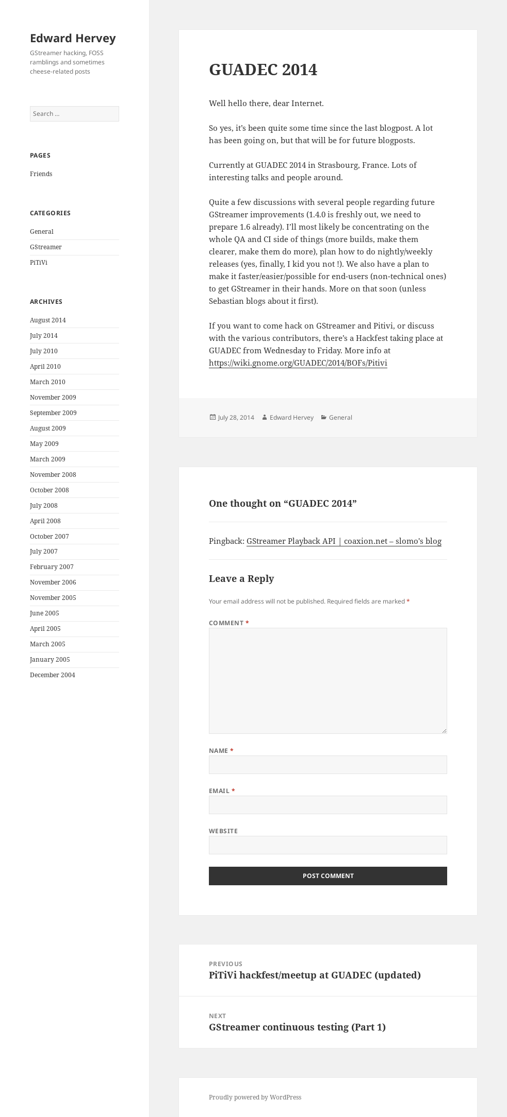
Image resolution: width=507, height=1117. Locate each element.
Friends (41, 173)
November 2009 (53, 397)
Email (222, 790)
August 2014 (48, 320)
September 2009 (53, 412)
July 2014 (44, 335)
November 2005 (53, 597)
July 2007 (44, 551)
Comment (229, 622)
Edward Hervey (73, 37)
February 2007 (52, 566)
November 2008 (53, 474)
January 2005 (50, 659)
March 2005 (48, 644)
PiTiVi (38, 262)
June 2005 (44, 613)
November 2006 (53, 582)
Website (223, 831)
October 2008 (49, 490)
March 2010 (48, 381)
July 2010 (44, 351)
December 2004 (52, 675)
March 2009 (48, 459)
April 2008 (45, 521)
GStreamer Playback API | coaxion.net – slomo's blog (344, 541)
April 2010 (45, 366)
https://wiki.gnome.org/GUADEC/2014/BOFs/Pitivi (298, 362)
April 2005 (45, 628)
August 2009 (48, 428)
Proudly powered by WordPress (255, 1097)
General (42, 231)
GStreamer (46, 247)
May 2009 (44, 443)
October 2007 (49, 536)
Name (221, 750)
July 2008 (44, 505)
